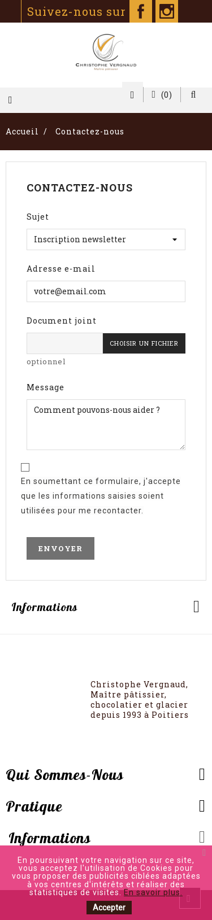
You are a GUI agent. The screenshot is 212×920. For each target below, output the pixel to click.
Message (45, 387)
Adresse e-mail (61, 268)
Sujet (38, 216)
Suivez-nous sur (89, 11)
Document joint (62, 320)
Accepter (109, 907)
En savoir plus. (153, 892)
